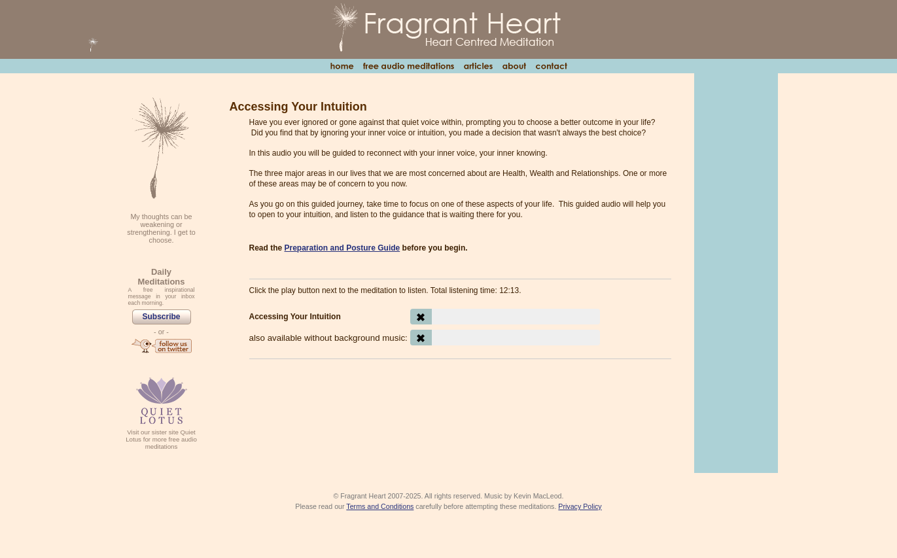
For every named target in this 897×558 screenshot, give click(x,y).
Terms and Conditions (379, 506)
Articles (478, 66)
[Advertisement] (460, 405)
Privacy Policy (579, 506)
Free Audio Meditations (408, 66)
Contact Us (551, 66)
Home (342, 66)
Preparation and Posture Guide (342, 248)
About (514, 66)
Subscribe (161, 316)
